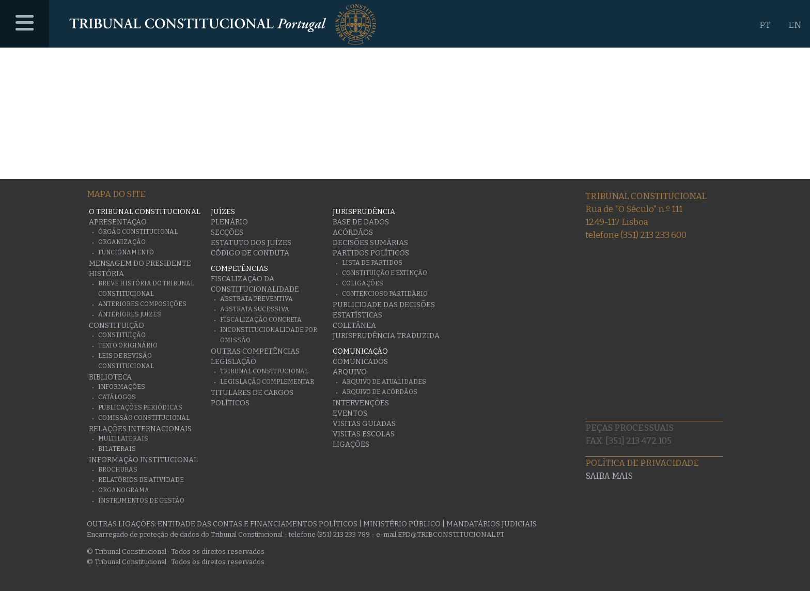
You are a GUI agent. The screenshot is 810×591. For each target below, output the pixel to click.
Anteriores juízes (129, 314)
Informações (121, 386)
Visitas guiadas (364, 423)
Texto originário (128, 345)
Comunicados (360, 361)
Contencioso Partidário (385, 293)
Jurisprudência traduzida (386, 335)
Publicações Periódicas (140, 407)
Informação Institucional (143, 460)
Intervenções (361, 403)
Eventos (350, 413)
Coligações (362, 283)
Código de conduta (250, 253)
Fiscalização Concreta (261, 319)
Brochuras (117, 469)
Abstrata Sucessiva (254, 309)
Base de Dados (361, 222)
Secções (227, 232)
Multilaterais (123, 438)
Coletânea (354, 325)
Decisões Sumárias (370, 242)
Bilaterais (117, 448)
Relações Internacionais (140, 429)
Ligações (351, 444)
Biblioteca (110, 377)
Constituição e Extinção (384, 273)
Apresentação (118, 222)
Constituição (116, 325)
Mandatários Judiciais (491, 524)
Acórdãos (353, 232)
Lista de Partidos (372, 262)
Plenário (229, 222)
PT (764, 25)
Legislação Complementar (267, 381)
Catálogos (117, 397)
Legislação (233, 361)
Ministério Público (402, 524)
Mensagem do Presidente (140, 263)
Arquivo (350, 372)
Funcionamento (126, 252)
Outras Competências (255, 351)
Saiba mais (609, 476)
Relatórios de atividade (141, 479)
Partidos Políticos (371, 253)
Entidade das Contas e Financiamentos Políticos (257, 524)
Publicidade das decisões (384, 304)
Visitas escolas (364, 434)
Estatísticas (357, 315)
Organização (122, 242)
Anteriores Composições (142, 304)
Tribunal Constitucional (264, 371)
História (106, 273)
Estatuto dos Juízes (251, 242)
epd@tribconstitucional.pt (451, 534)
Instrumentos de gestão (141, 500)
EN (794, 25)
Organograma (123, 490)
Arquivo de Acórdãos (379, 392)
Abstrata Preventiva (256, 298)
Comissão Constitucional (144, 417)
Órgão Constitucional (138, 231)
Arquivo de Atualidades (384, 381)
